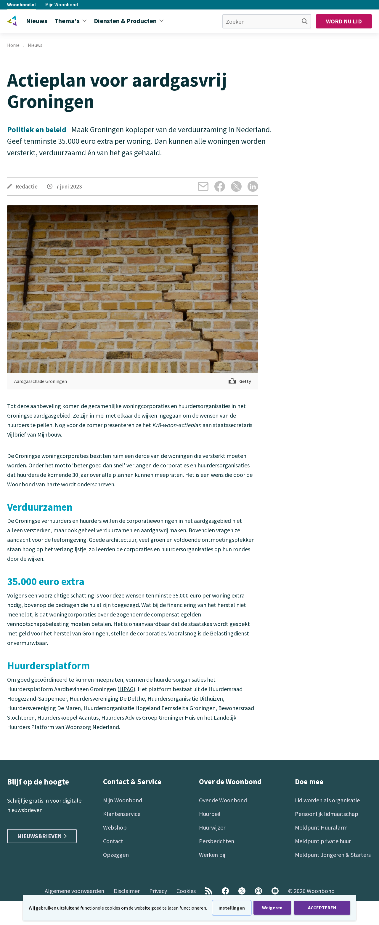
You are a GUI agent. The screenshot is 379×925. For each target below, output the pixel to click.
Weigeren (272, 907)
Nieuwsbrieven (42, 836)
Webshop (115, 827)
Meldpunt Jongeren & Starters (333, 854)
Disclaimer (127, 890)
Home (13, 45)
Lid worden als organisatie (327, 800)
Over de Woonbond (223, 800)
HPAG (126, 689)
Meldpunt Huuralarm (321, 827)
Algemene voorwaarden (74, 890)
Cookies (186, 890)
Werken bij (212, 854)
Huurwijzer (212, 827)
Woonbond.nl (21, 4)
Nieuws (35, 45)
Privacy (158, 890)
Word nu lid (344, 21)
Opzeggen (116, 854)
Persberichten (216, 841)
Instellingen (232, 908)
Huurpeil (210, 813)
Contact (113, 841)
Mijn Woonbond (61, 4)
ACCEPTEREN (322, 907)
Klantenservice (121, 813)
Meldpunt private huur (323, 841)
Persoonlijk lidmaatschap (326, 813)
